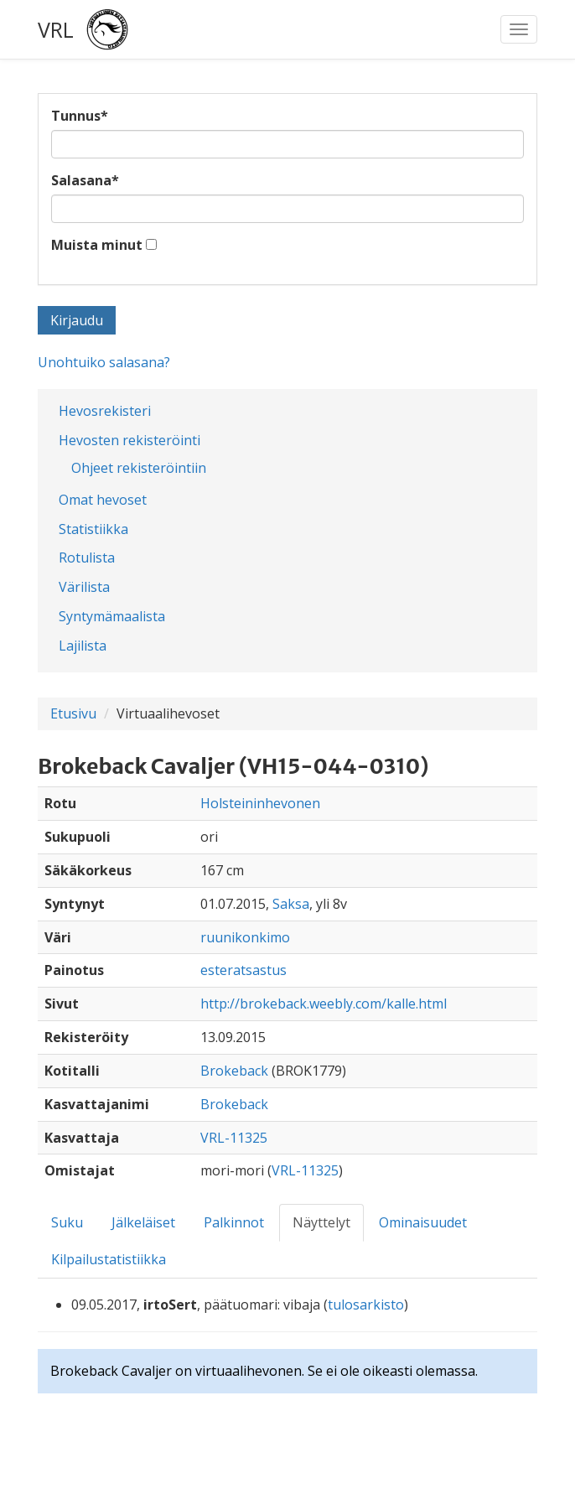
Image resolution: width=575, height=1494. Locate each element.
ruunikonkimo (245, 937)
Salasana (85, 180)
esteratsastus (243, 970)
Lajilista (82, 645)
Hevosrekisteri (105, 411)
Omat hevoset (103, 499)
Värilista (84, 587)
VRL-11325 (233, 1137)
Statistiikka (93, 529)
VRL (56, 29)
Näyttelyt (321, 1222)
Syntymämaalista (112, 616)
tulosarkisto (366, 1304)
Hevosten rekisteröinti (129, 440)
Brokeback (234, 1070)
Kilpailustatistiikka (108, 1259)
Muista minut (96, 245)
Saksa (290, 904)
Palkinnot (234, 1222)
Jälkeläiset (143, 1222)
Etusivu (73, 713)
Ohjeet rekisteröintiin (138, 468)
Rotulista (87, 557)
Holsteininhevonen (260, 803)
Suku (67, 1222)
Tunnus (79, 115)
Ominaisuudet (423, 1222)
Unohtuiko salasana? (104, 362)
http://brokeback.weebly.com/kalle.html (323, 1003)
